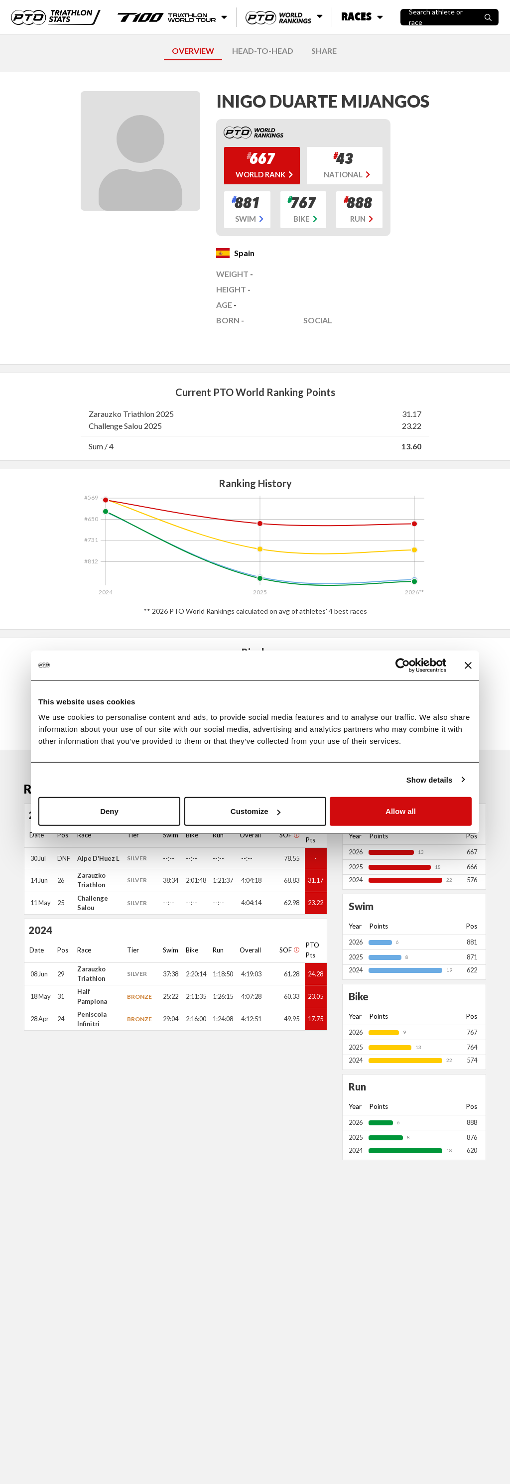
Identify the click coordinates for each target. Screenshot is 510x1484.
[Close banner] (468, 665)
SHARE (324, 50)
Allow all (400, 811)
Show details (429, 779)
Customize (255, 811)
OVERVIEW (193, 50)
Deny (109, 811)
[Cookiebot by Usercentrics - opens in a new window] (402, 665)
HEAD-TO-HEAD (262, 50)
